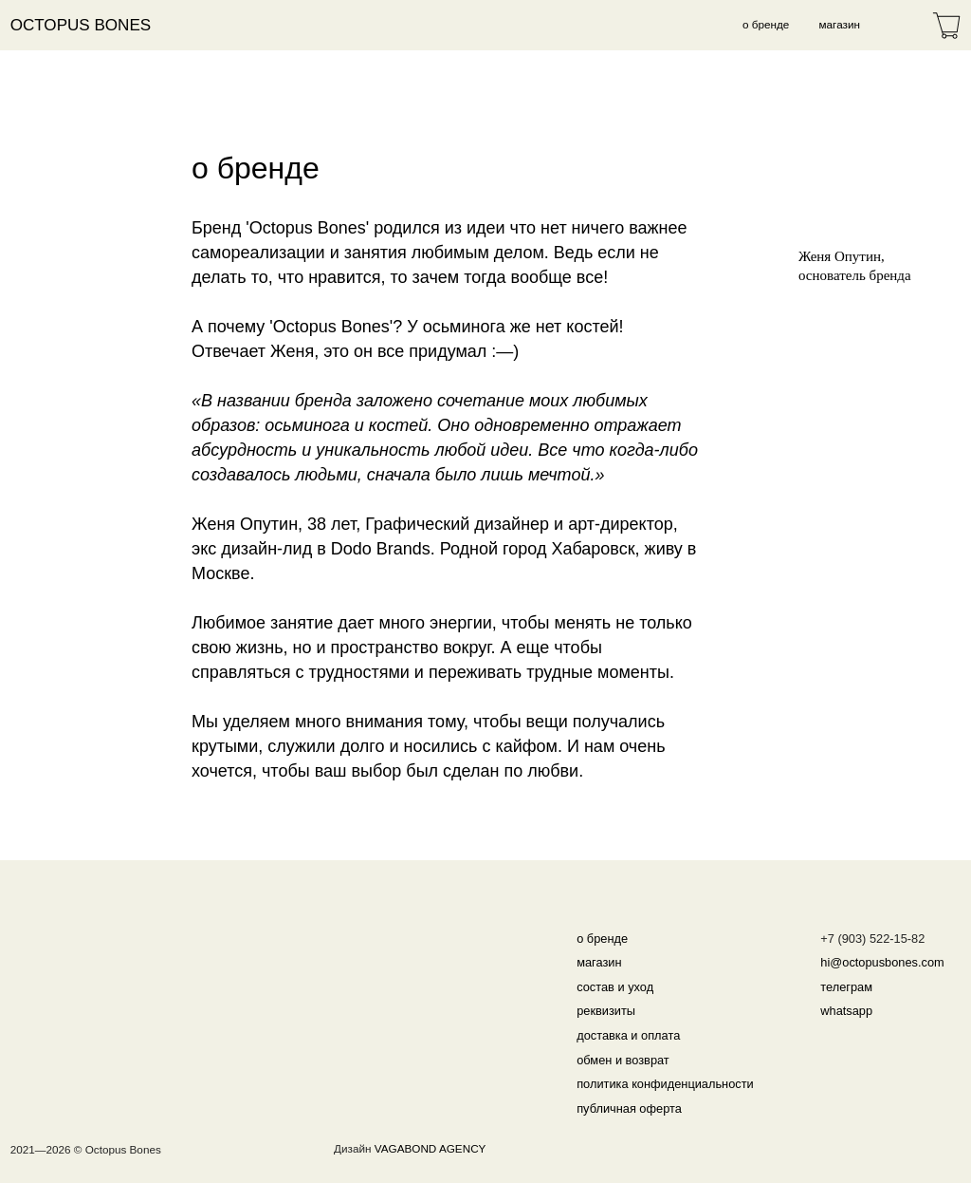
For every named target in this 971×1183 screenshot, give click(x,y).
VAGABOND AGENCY (430, 1148)
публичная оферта (629, 1108)
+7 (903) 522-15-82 (872, 938)
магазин (839, 24)
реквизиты (606, 1011)
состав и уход (615, 987)
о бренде (765, 24)
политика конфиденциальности (665, 1084)
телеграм (846, 987)
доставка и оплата (628, 1035)
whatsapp (846, 1011)
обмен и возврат (623, 1060)
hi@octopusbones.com (882, 962)
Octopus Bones (81, 25)
